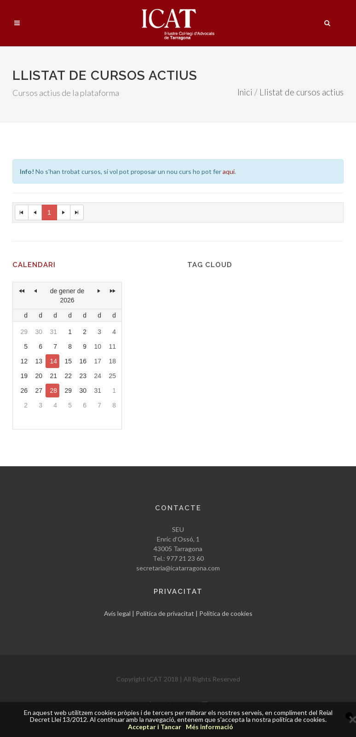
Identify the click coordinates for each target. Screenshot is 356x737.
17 (97, 361)
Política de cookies (226, 613)
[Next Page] (63, 212)
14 (53, 361)
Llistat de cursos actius (301, 92)
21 (53, 376)
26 (24, 390)
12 (24, 361)
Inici (245, 92)
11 (112, 346)
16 (82, 361)
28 (53, 390)
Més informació (209, 726)
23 (82, 376)
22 (68, 376)
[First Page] (22, 212)
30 (38, 331)
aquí (229, 171)
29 (24, 331)
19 (24, 376)
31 (53, 331)
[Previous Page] (35, 212)
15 (68, 361)
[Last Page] (77, 212)
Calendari (34, 265)
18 (112, 361)
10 (97, 346)
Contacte (178, 508)
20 (38, 376)
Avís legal (117, 613)
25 (112, 376)
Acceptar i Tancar (154, 726)
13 (38, 361)
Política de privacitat (165, 613)
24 (97, 376)
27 (38, 390)
